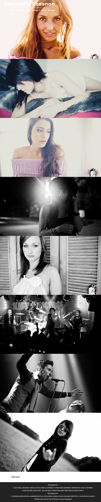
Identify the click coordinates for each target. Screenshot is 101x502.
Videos (44, 10)
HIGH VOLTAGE (28, 490)
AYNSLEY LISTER (35, 488)
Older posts (14, 477)
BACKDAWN (67, 488)
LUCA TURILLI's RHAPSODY (21, 488)
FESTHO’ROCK (48, 496)
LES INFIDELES (50, 488)
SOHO (54, 490)
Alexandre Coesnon (29, 4)
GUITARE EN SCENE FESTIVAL (20, 496)
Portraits (35, 10)
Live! (16, 10)
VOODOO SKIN (59, 488)
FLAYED (42, 488)
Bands (21, 10)
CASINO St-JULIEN (58, 496)
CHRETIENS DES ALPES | (78, 488)
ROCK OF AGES (78, 490)
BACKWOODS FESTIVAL (36, 496)
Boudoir (27, 10)
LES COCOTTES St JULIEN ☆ (87, 496)
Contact (13, 14)
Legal (53, 10)
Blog (11, 10)
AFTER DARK (88, 488)
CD (49, 10)
